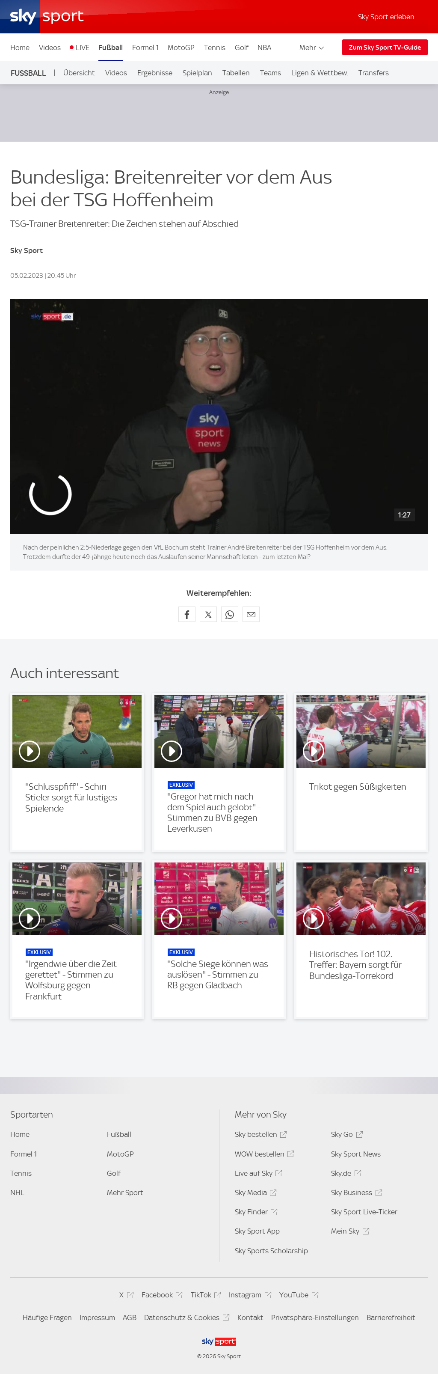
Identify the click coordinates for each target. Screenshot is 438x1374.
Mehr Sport (125, 1192)
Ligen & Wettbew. (319, 72)
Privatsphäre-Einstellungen (315, 1317)
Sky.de (344, 1175)
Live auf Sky (257, 1175)
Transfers (373, 72)
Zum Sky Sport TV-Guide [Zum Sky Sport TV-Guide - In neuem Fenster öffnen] (385, 47)
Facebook (161, 1296)
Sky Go (345, 1136)
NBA (264, 47)
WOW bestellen (263, 1155)
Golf (242, 47)
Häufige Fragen (47, 1317)
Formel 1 (145, 47)
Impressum (97, 1317)
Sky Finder (255, 1213)
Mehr (312, 47)
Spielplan (197, 72)
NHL (17, 1192)
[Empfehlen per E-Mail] (251, 614)
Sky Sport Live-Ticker (364, 1211)
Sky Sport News (356, 1154)
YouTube (297, 1296)
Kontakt (250, 1317)
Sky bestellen (259, 1136)
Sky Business (355, 1194)
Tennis (214, 47)
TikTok (205, 1296)
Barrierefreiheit (391, 1317)
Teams (270, 72)
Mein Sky (349, 1232)
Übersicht (79, 72)
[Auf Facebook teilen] (186, 614)
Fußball (110, 47)
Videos (50, 47)
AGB (129, 1317)
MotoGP (181, 47)
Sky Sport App (257, 1231)
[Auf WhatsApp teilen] (229, 614)
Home (20, 47)
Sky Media (254, 1194)
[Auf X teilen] (208, 614)
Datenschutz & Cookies (185, 1319)
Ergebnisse (154, 72)
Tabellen (236, 72)
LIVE (82, 47)
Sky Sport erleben (386, 16)
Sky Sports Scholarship (271, 1250)
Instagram (249, 1296)
